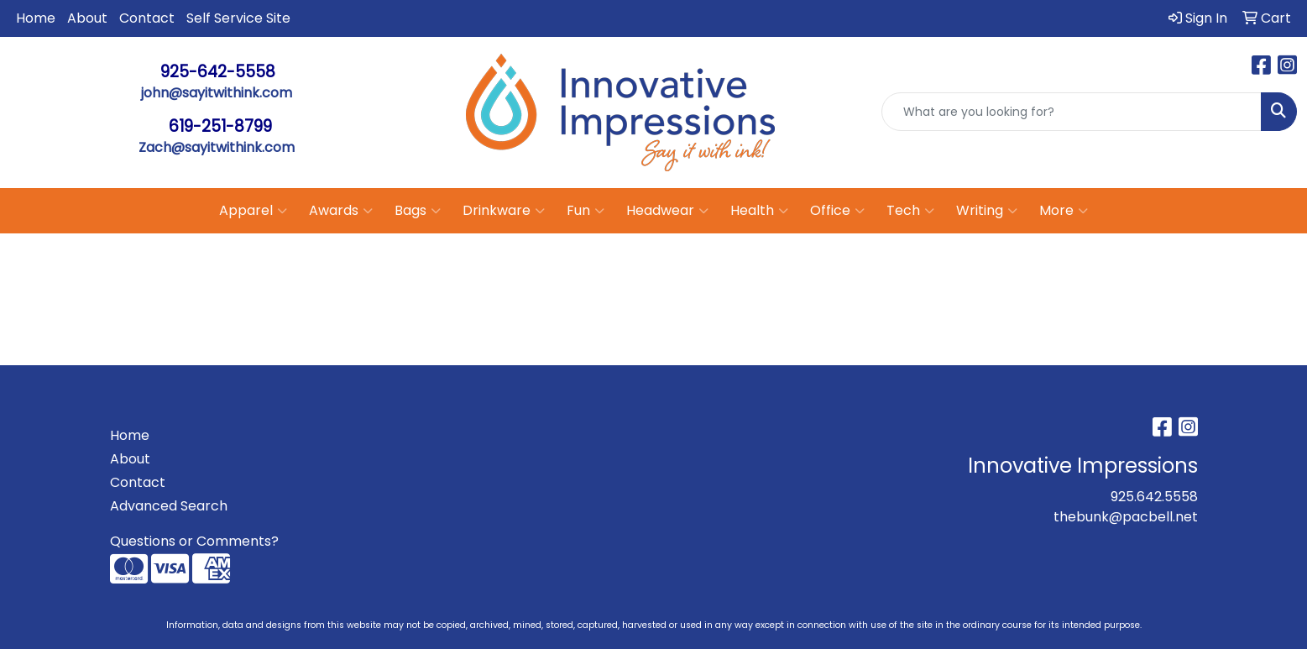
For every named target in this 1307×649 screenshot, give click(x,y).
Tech (910, 211)
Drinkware (504, 211)
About (87, 18)
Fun (585, 211)
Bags (418, 211)
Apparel (253, 211)
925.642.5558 (1154, 496)
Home (35, 18)
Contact (147, 18)
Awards (341, 211)
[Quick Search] (1071, 111)
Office (837, 211)
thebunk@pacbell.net (1125, 516)
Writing (986, 211)
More (1063, 211)
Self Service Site (238, 18)
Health (759, 211)
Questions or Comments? (194, 541)
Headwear (667, 211)
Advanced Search (168, 506)
